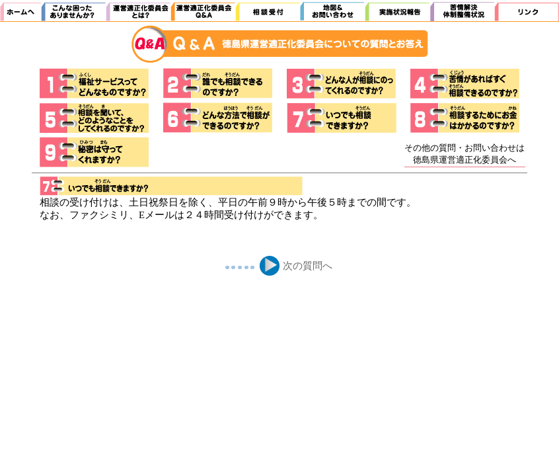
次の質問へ (307, 265)
